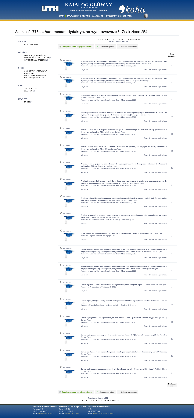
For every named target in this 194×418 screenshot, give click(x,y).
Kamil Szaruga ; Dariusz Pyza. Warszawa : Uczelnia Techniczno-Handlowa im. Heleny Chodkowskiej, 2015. (124, 200)
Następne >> (135, 39)
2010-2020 (28, 88)
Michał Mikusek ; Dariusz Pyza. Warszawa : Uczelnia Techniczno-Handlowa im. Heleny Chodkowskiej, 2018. (124, 269)
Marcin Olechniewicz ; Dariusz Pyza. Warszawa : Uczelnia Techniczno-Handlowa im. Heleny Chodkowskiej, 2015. (124, 251)
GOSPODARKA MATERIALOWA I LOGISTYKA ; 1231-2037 (36, 76)
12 (122, 39)
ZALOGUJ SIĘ (97, 16)
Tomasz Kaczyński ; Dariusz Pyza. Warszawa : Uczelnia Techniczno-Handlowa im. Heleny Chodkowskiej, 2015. (124, 80)
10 (116, 39)
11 (119, 39)
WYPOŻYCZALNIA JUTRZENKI (35, 60)
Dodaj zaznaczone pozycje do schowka (75, 46)
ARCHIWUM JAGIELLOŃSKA (34, 55)
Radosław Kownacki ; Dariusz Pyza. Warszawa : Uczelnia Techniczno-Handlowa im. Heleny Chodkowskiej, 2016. (124, 63)
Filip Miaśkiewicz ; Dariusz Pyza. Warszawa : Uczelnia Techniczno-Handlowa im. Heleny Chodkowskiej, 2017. (124, 132)
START (61, 16)
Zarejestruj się (113, 16)
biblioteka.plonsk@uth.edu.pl (103, 413)
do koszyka (65, 60)
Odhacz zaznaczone (127, 46)
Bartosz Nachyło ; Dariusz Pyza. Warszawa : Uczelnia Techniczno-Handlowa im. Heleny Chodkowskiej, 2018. (124, 183)
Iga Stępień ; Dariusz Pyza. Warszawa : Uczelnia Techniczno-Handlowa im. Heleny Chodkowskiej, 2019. (124, 115)
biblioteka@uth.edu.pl (46, 413)
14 (128, 39)
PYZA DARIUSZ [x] (31, 44)
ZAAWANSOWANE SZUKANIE (78, 16)
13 (125, 39)
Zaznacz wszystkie (105, 46)
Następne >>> (172, 385)
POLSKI (27, 102)
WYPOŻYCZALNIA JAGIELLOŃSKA (36, 58)
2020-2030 (28, 91)
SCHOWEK (127, 16)
